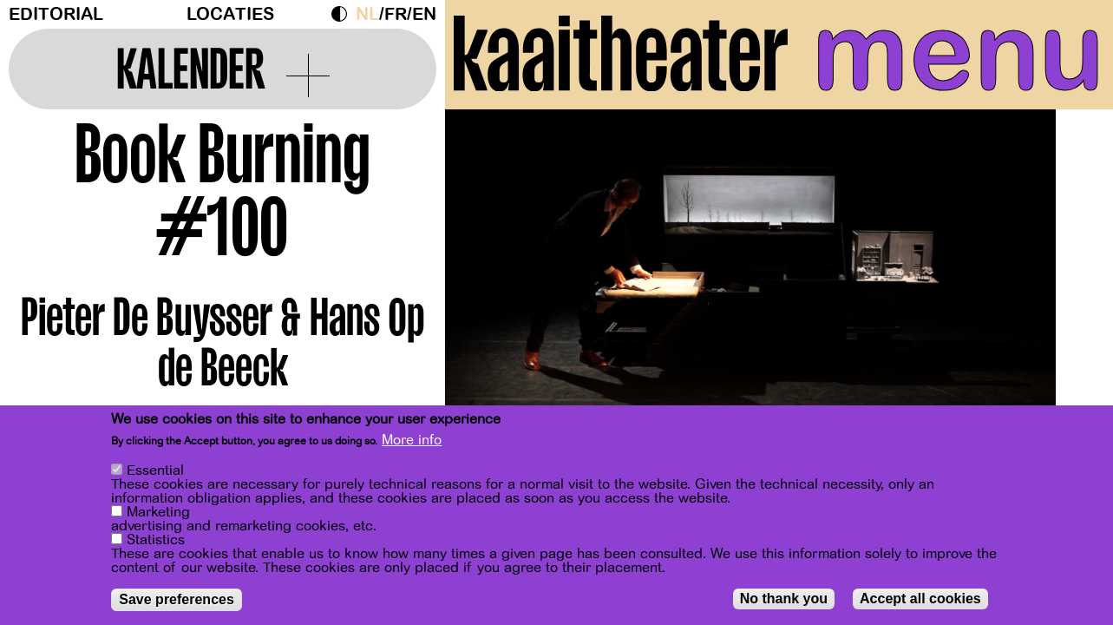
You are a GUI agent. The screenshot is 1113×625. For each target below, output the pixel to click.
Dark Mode (343, 14)
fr (395, 14)
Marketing (158, 514)
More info (412, 443)
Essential (155, 473)
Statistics (156, 542)
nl (367, 14)
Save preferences (176, 602)
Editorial (56, 14)
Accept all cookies (920, 601)
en (424, 14)
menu (958, 52)
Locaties (230, 14)
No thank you (784, 601)
